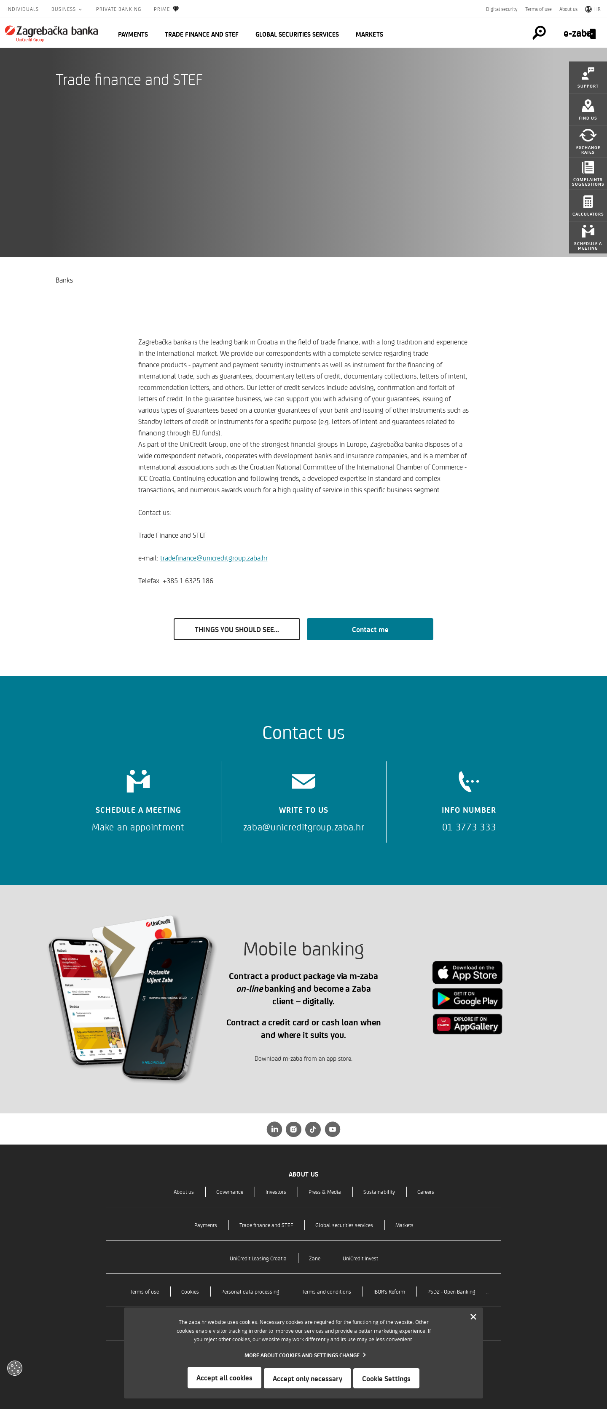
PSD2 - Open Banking (451, 1291)
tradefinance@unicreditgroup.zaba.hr (214, 557)
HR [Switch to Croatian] (593, 9)
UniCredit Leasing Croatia (258, 1258)
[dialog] (303, 1353)
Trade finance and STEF (202, 34)
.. (487, 1291)
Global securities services (297, 34)
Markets (369, 34)
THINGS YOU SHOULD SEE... (237, 629)
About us (568, 9)
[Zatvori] (473, 1318)
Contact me (370, 629)
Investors (276, 1192)
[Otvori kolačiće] (14, 1368)
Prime (167, 9)
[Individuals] (51, 33)
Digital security (502, 9)
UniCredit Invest (360, 1258)
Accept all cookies (224, 1378)
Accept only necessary (307, 1378)
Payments (133, 34)
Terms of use (538, 9)
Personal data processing (250, 1291)
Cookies (190, 1291)
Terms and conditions (326, 1291)
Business (64, 9)
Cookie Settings (387, 1378)
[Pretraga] (516, 33)
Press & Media (325, 1192)
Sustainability (379, 1192)
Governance (229, 1192)
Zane (314, 1258)
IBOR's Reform (389, 1291)
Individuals (22, 9)
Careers (425, 1192)
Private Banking (118, 9)
